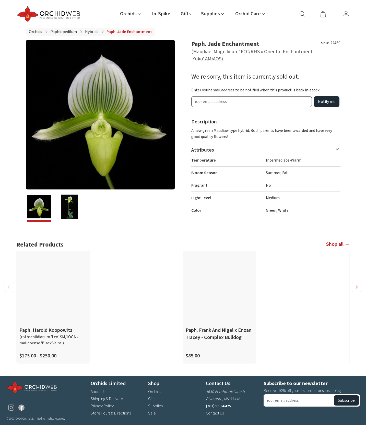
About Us (98, 392)
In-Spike (161, 13)
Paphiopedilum (63, 32)
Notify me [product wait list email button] (326, 101)
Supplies (155, 406)
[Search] (302, 13)
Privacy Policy (102, 406)
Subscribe (346, 400)
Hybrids (91, 32)
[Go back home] (49, 14)
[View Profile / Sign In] (346, 13)
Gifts (186, 13)
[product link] (53, 307)
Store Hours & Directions (111, 413)
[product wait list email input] (251, 101)
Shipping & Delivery (107, 399)
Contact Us (215, 413)
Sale (152, 413)
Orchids (35, 32)
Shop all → (338, 244)
